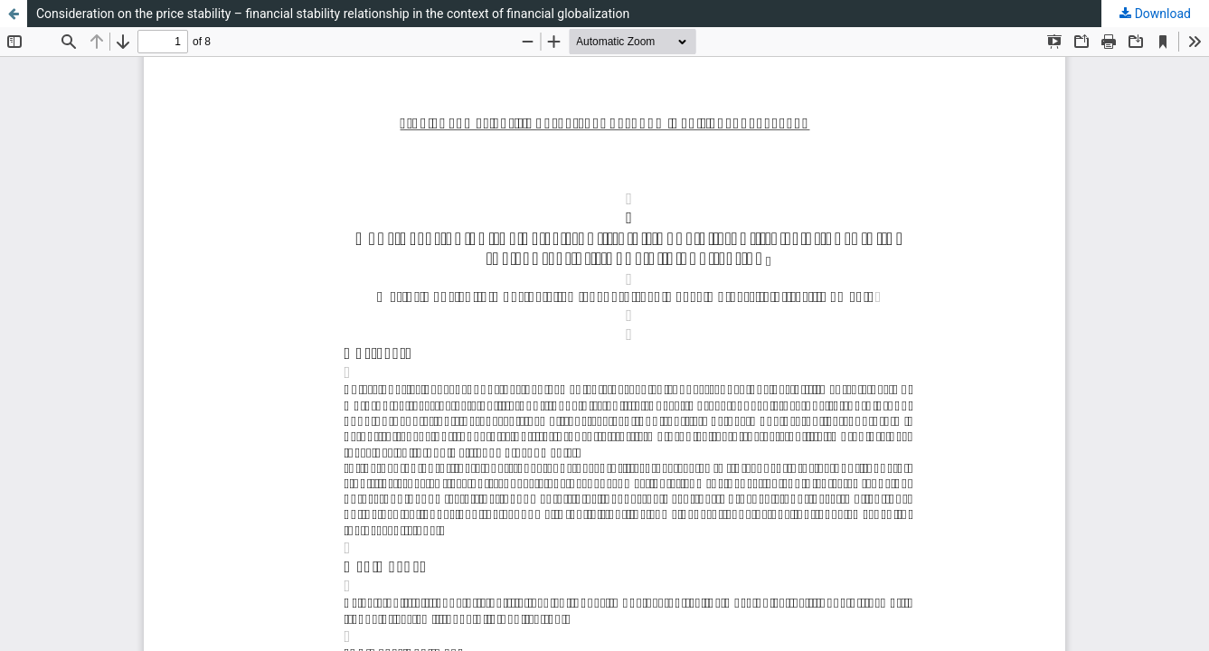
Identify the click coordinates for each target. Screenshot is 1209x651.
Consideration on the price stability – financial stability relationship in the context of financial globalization (332, 13)
